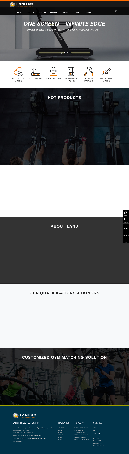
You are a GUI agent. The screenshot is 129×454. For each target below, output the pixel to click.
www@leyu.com (36, 435)
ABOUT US (42, 12)
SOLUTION (53, 12)
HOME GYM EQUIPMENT (80, 437)
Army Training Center (98, 445)
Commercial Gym (97, 441)
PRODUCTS (30, 12)
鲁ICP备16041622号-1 (19, 441)
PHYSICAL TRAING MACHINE (81, 439)
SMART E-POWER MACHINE (81, 428)
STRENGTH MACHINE (79, 432)
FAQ (94, 430)
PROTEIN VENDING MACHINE (81, 435)
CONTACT (89, 12)
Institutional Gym (97, 443)
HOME (19, 12)
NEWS (77, 12)
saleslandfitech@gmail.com (36, 438)
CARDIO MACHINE (78, 430)
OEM (94, 428)
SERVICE (65, 12)
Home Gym (96, 438)
